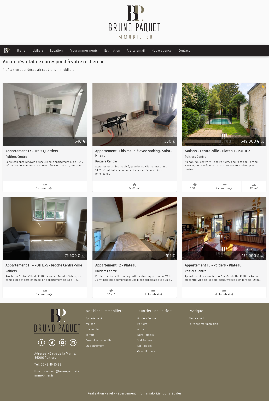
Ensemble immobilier (99, 340)
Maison (90, 323)
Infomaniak (145, 393)
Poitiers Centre (146, 318)
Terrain (90, 334)
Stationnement (95, 345)
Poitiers (142, 323)
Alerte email (136, 50)
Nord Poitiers (145, 334)
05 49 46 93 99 (51, 364)
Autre (140, 329)
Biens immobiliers (30, 50)
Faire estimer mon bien (203, 323)
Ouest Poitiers (146, 351)
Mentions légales (169, 393)
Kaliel (109, 393)
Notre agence (162, 50)
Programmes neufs (83, 50)
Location (56, 50)
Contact (184, 50)
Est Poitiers (144, 345)
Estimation (112, 50)
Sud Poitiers (144, 340)
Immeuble (92, 329)
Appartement (94, 318)
